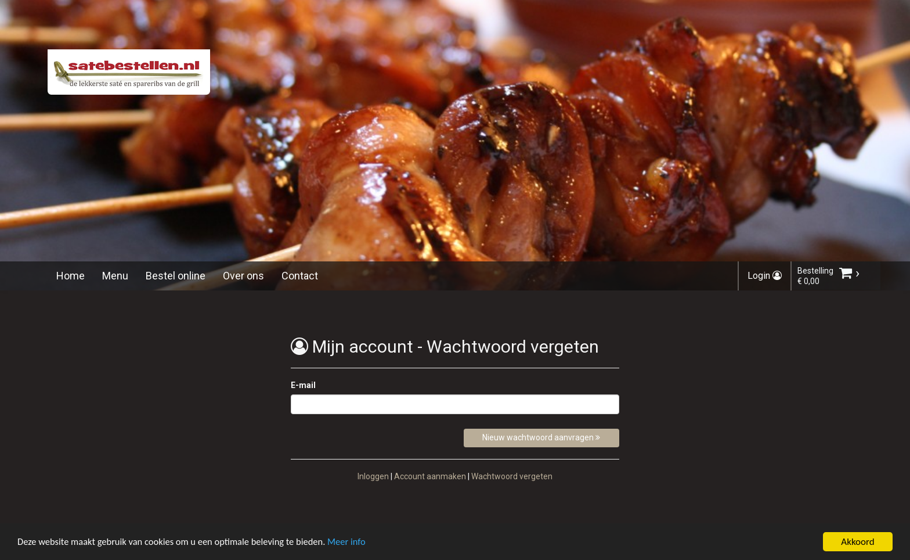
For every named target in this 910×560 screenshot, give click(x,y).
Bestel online (175, 276)
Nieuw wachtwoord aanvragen (541, 437)
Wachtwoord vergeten (511, 476)
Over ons (243, 276)
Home (70, 276)
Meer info (357, 545)
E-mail (303, 385)
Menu (115, 276)
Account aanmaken (430, 476)
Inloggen (373, 476)
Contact (299, 276)
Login (765, 275)
